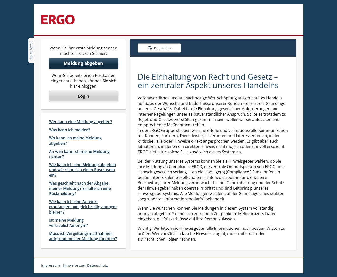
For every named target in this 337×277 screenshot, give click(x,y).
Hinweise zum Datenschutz (85, 265)
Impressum (50, 265)
